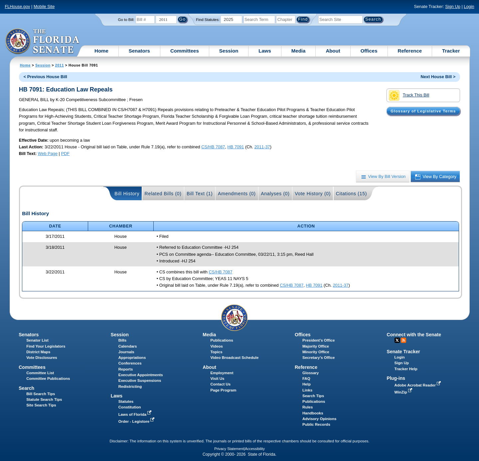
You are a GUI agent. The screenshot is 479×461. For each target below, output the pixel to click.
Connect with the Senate (414, 334)
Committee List (40, 373)
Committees (184, 51)
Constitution (129, 407)
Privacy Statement (229, 449)
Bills (122, 340)
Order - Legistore (137, 421)
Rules (307, 407)
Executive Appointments (140, 375)
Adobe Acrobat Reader (418, 385)
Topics (216, 352)
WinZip (404, 392)
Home (101, 51)
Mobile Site (44, 6)
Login (469, 6)
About (333, 51)
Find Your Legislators (45, 346)
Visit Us (217, 379)
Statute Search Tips (44, 399)
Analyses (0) (275, 193)
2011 (59, 65)
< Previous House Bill (45, 76)
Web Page (48, 153)
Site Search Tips (41, 405)
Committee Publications (48, 379)
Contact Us (220, 384)
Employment (221, 373)
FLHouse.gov (17, 6)
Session (229, 51)
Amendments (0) (237, 193)
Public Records (316, 424)
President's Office (318, 340)
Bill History (126, 193)
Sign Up (452, 6)
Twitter (397, 340)
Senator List (37, 340)
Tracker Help (406, 369)
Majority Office (315, 346)
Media (298, 51)
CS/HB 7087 (213, 146)
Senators (139, 51)
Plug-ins (396, 378)
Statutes (125, 401)
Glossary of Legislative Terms (423, 111)
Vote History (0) (313, 193)
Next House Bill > (437, 76)
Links (307, 390)
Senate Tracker (403, 351)
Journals (126, 352)
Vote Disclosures (41, 358)
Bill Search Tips (40, 394)
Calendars (127, 346)
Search (26, 388)
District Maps (38, 352)
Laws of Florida (135, 414)
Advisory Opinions (319, 419)
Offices (369, 51)
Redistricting (130, 386)
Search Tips (313, 396)
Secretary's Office (318, 358)
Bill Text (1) (200, 193)
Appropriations (132, 358)
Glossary (310, 373)
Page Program (223, 390)
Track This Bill (409, 95)
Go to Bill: (126, 20)
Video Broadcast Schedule (234, 358)
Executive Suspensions (139, 381)
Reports (125, 369)
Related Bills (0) (163, 193)
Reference (410, 51)
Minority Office (315, 352)
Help (306, 384)
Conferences (130, 363)
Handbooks (312, 413)
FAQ (306, 379)
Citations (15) (351, 193)
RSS (403, 340)
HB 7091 (236, 146)
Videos (216, 346)
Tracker (451, 51)
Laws (264, 51)
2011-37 (262, 146)
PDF (65, 153)
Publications (221, 340)
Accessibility (255, 449)
